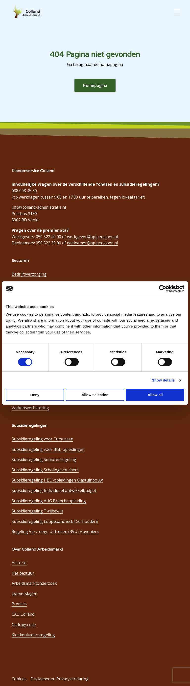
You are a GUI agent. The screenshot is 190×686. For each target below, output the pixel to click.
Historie (19, 562)
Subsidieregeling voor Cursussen (42, 439)
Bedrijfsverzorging (29, 274)
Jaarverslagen (24, 593)
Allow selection (94, 395)
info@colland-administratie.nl (39, 207)
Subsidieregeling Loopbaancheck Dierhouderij (55, 521)
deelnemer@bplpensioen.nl (92, 243)
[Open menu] (175, 12)
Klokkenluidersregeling (33, 634)
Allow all (155, 395)
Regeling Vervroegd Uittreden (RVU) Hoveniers (55, 531)
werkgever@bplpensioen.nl (92, 236)
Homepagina (95, 85)
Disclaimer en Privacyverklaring (59, 679)
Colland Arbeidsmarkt (34, 11)
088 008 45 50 (24, 190)
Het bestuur (23, 573)
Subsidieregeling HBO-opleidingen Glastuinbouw (57, 480)
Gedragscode (24, 624)
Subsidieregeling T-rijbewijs (37, 511)
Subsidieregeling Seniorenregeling (44, 459)
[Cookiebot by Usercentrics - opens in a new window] (162, 288)
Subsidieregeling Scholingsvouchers (45, 470)
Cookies (19, 679)
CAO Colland (23, 614)
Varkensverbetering (30, 407)
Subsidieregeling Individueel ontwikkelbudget (54, 490)
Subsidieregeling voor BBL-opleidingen (48, 449)
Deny (34, 395)
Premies (19, 604)
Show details (163, 380)
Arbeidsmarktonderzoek (34, 583)
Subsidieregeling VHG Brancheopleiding (49, 501)
